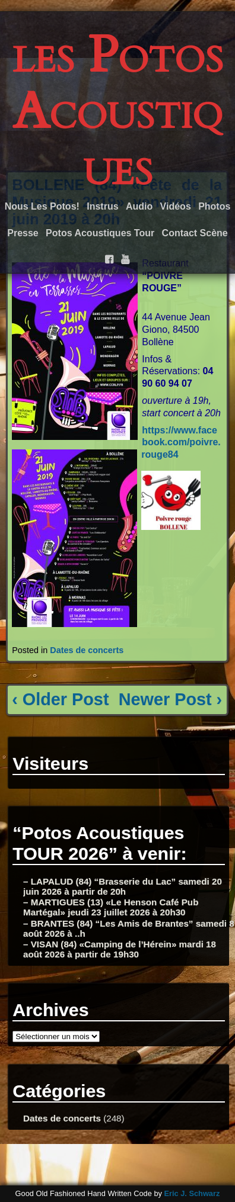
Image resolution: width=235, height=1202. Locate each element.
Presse (23, 233)
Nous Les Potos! (42, 206)
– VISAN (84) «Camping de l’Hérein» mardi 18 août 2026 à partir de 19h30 (119, 949)
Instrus (102, 206)
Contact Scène (195, 233)
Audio (139, 206)
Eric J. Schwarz (192, 1193)
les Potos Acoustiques (117, 112)
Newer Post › (170, 699)
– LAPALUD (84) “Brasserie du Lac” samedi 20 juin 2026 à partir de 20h (122, 886)
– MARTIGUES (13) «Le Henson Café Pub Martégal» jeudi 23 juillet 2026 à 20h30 (110, 907)
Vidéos (175, 206)
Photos (214, 206)
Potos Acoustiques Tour (100, 233)
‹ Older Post (60, 699)
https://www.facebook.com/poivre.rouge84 (180, 442)
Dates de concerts (86, 650)
